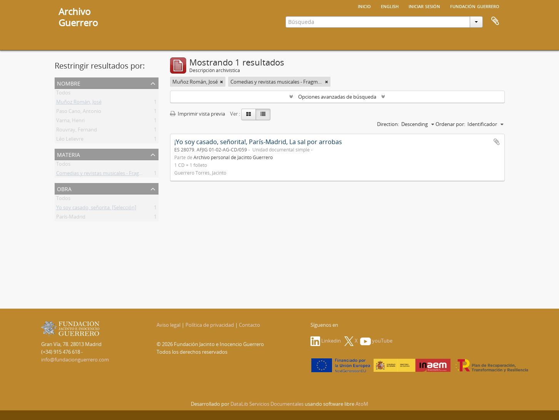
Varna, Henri (70, 121)
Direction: (388, 124)
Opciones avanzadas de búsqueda (337, 96)
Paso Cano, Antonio (78, 112)
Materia (68, 154)
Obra (64, 188)
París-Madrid (70, 218)
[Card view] (248, 114)
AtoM (361, 403)
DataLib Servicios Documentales (267, 403)
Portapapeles (495, 21)
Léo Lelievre (69, 140)
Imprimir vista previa (197, 113)
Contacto (249, 324)
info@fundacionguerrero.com (75, 359)
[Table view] (262, 114)
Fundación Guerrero (474, 6)
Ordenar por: (450, 124)
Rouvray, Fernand (76, 131)
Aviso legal (168, 324)
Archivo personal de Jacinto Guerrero (233, 157)
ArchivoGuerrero (78, 17)
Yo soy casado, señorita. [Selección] (96, 208)
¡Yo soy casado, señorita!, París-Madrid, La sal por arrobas (258, 142)
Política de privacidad (209, 324)
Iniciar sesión (424, 6)
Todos (63, 94)
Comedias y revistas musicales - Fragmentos (106, 174)
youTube (376, 340)
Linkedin (325, 340)
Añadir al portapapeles (497, 142)
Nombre (68, 82)
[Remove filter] (221, 82)
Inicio (364, 6)
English (390, 6)
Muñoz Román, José (79, 103)
